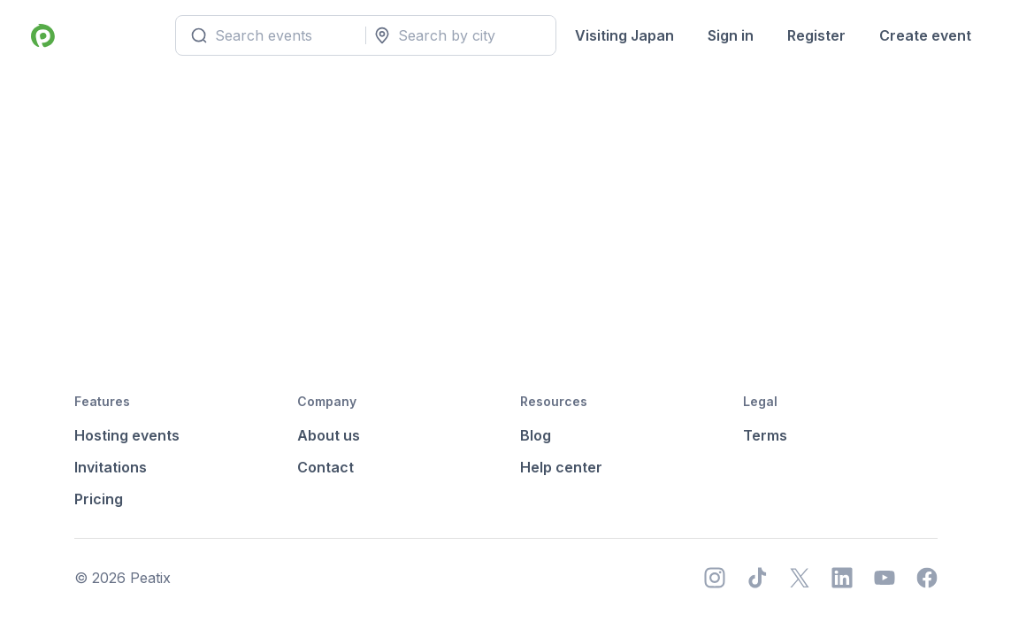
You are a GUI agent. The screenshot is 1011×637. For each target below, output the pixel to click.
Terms (765, 435)
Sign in (731, 35)
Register (816, 35)
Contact (325, 467)
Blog (535, 435)
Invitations (110, 467)
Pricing (98, 499)
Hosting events (127, 435)
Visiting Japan (624, 35)
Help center (561, 467)
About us (328, 435)
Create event (925, 35)
